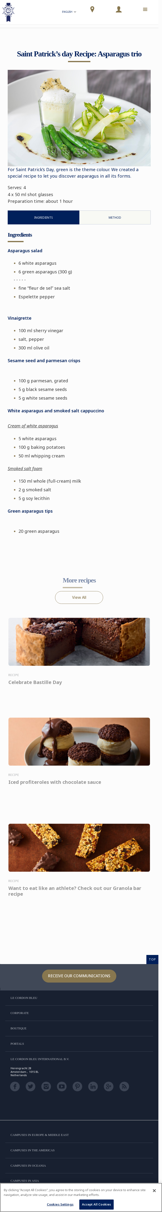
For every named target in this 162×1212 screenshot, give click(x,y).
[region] (81, 1197)
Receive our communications (79, 975)
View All (79, 597)
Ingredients (43, 218)
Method (115, 218)
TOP (152, 959)
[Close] (154, 1190)
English (69, 12)
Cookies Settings (60, 1204)
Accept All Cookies (96, 1204)
